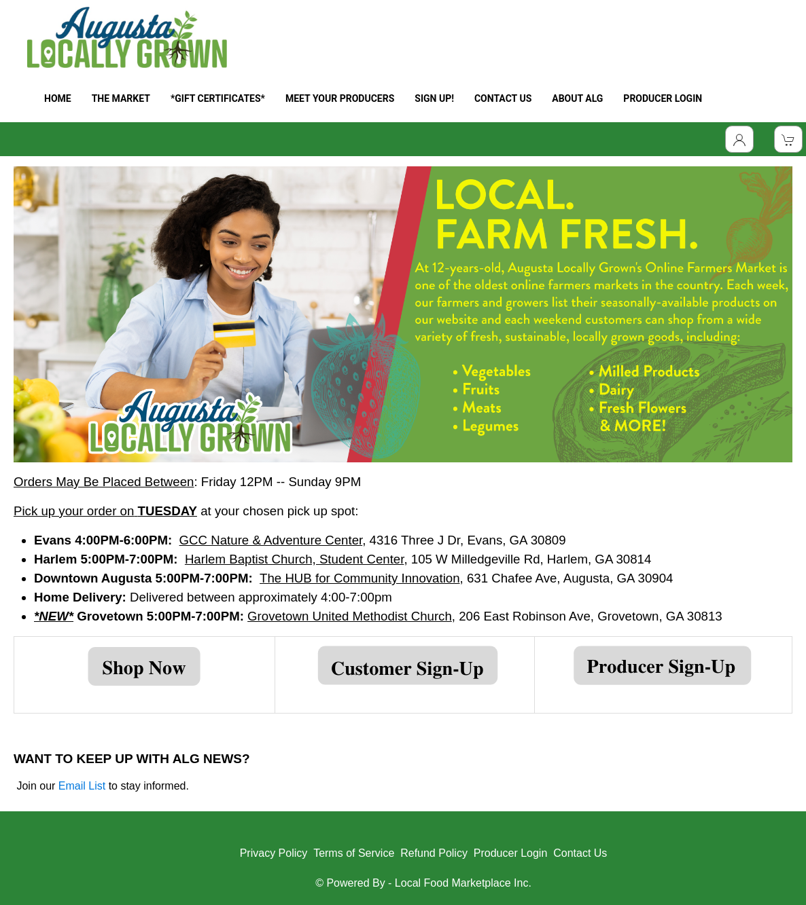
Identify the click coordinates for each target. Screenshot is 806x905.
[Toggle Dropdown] (739, 139)
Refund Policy (434, 853)
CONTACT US (502, 98)
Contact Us (580, 853)
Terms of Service (353, 853)
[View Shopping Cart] (788, 139)
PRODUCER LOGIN (662, 98)
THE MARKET (121, 98)
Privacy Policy (274, 853)
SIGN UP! (434, 98)
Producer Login (511, 853)
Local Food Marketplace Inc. (463, 883)
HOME (57, 98)
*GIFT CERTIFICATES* (218, 98)
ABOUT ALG (577, 98)
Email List (81, 786)
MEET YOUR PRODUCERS (339, 98)
